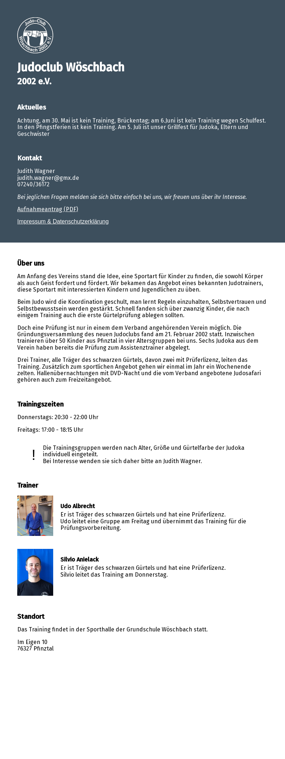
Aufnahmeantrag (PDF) (47, 209)
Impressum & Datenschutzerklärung (63, 221)
